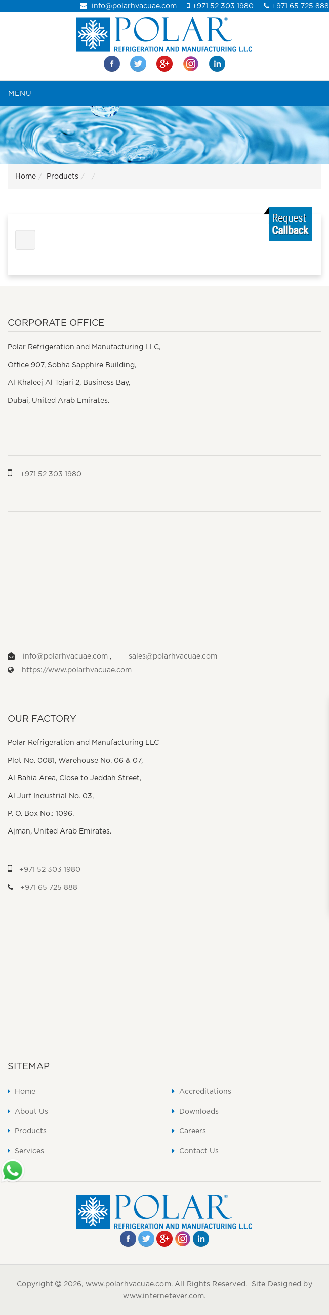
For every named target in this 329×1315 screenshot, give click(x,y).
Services (26, 1151)
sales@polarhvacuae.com (173, 656)
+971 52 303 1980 (220, 6)
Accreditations (201, 1091)
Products (62, 176)
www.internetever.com (163, 1296)
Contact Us (195, 1151)
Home (25, 176)
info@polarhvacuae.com (128, 6)
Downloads (195, 1111)
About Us (28, 1111)
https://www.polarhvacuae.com (77, 670)
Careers (189, 1131)
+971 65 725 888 (296, 6)
